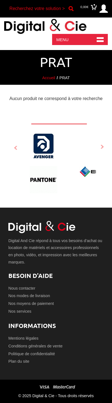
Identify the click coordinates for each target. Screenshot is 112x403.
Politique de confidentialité (31, 354)
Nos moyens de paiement (31, 303)
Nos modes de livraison (29, 295)
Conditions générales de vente (35, 346)
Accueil (48, 78)
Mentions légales (23, 338)
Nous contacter (21, 288)
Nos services (19, 311)
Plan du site (18, 361)
